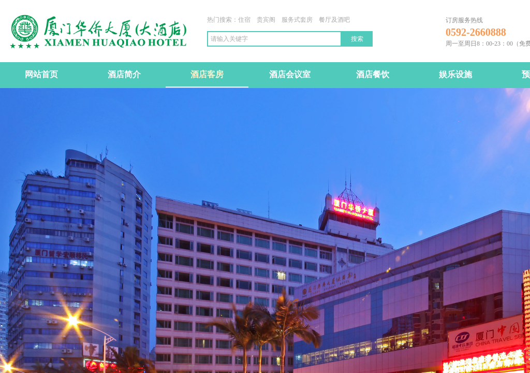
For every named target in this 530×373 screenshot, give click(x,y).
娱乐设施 (455, 74)
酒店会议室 (290, 74)
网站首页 (41, 74)
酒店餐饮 (372, 74)
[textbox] (274, 39)
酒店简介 (124, 74)
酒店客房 (207, 74)
